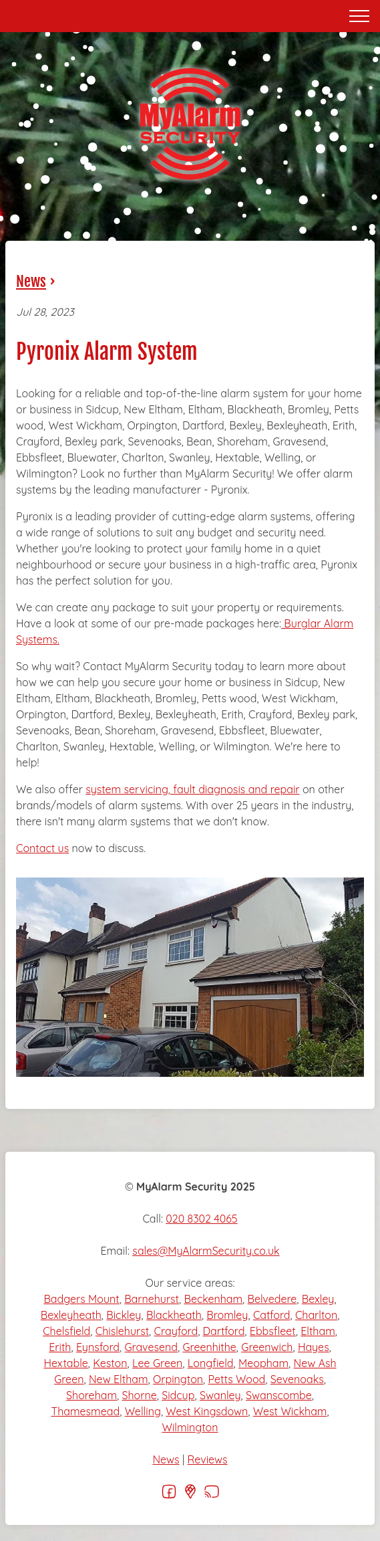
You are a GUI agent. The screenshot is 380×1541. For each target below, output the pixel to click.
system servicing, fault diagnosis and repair (192, 789)
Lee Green (157, 1363)
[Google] (190, 1495)
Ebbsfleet (273, 1331)
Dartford (224, 1331)
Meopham (263, 1363)
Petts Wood (237, 1379)
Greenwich (267, 1347)
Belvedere (272, 1299)
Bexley (318, 1299)
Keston (110, 1363)
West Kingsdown (207, 1411)
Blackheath (174, 1315)
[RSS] (212, 1495)
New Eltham (118, 1379)
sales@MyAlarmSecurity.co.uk (205, 1250)
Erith (60, 1347)
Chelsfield (66, 1331)
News (31, 281)
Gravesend (151, 1347)
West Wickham (290, 1411)
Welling (143, 1411)
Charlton (316, 1315)
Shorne (139, 1395)
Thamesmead (85, 1411)
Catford (272, 1315)
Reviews (208, 1459)
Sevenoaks (297, 1379)
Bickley (123, 1315)
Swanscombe (279, 1395)
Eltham (318, 1331)
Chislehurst (122, 1331)
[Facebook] (169, 1495)
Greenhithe (209, 1347)
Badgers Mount (81, 1299)
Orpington (178, 1379)
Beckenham (213, 1299)
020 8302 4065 (201, 1218)
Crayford (176, 1331)
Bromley (227, 1315)
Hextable (65, 1363)
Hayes (313, 1347)
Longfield (211, 1363)
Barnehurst (151, 1299)
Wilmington (190, 1427)
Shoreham (91, 1395)
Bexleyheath (71, 1315)
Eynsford (98, 1347)
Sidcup (178, 1395)
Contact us (42, 848)
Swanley (220, 1395)
